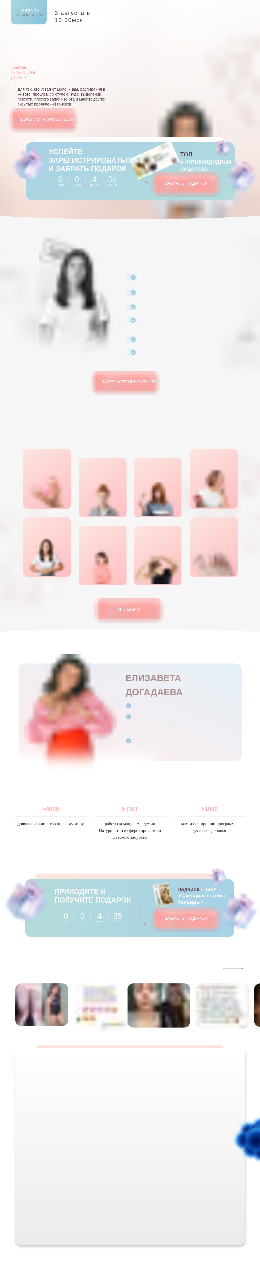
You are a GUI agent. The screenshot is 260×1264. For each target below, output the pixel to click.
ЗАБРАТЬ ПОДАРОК (185, 183)
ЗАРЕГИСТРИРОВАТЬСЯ (46, 119)
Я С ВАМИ (129, 609)
